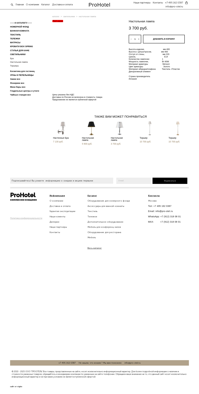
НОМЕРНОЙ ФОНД (19, 27)
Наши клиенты (57, 216)
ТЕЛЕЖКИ (15, 38)
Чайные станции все (20, 95)
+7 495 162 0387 (174, 3)
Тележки (92, 216)
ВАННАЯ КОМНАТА (19, 31)
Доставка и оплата (62, 4)
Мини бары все (17, 87)
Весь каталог (95, 248)
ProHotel (99, 4)
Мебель (92, 237)
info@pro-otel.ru (174, 6)
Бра (12, 58)
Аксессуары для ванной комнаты (106, 206)
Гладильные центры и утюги (24, 91)
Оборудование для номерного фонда (109, 200)
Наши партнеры (141, 3)
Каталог (45, 4)
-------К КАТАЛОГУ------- (21, 23)
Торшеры (14, 66)
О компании (32, 4)
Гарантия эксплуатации (62, 211)
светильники (69, 16)
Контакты (158, 3)
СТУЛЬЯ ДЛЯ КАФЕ (19, 50)
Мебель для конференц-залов (104, 227)
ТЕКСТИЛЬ (15, 35)
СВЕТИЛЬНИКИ (17, 54)
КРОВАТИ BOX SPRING (21, 46)
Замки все (15, 79)
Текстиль (93, 211)
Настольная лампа (19, 62)
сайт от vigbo (16, 386)
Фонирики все (17, 83)
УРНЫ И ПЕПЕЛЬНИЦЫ (22, 75)
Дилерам (54, 222)
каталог (55, 16)
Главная (20, 4)
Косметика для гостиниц (22, 71)
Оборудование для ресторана (104, 232)
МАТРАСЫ (15, 42)
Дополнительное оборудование (105, 222)
